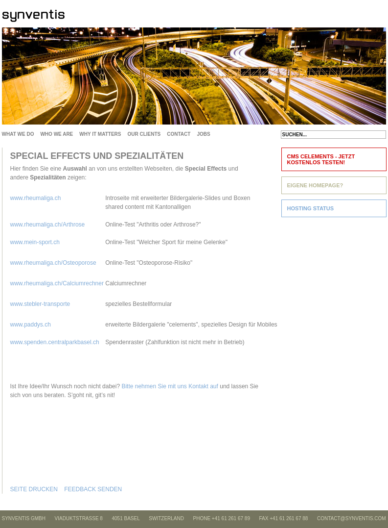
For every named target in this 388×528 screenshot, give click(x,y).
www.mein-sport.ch (35, 242)
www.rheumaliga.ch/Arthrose (47, 224)
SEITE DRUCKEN (34, 489)
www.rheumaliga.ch (35, 198)
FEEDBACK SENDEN (93, 489)
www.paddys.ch (30, 324)
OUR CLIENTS (143, 134)
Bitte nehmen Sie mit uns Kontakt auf (169, 386)
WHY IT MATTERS (100, 134)
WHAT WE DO (18, 134)
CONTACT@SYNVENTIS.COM (351, 518)
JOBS (203, 134)
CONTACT (178, 134)
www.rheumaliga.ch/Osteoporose (53, 262)
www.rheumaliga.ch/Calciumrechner (57, 283)
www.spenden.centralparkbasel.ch (55, 342)
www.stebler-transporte (40, 304)
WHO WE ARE (56, 134)
